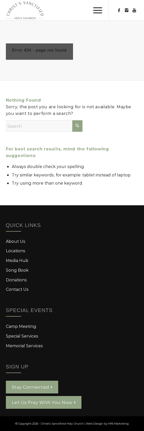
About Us (15, 241)
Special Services (22, 336)
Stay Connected (30, 387)
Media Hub (17, 260)
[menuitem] (95, 10)
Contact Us (17, 289)
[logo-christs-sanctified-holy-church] (59, 10)
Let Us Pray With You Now (42, 402)
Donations (16, 279)
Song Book (17, 270)
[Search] (44, 126)
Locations (15, 250)
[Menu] (95, 10)
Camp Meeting (21, 326)
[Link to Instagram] (126, 10)
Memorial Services (24, 345)
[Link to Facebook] (119, 10)
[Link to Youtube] (134, 10)
